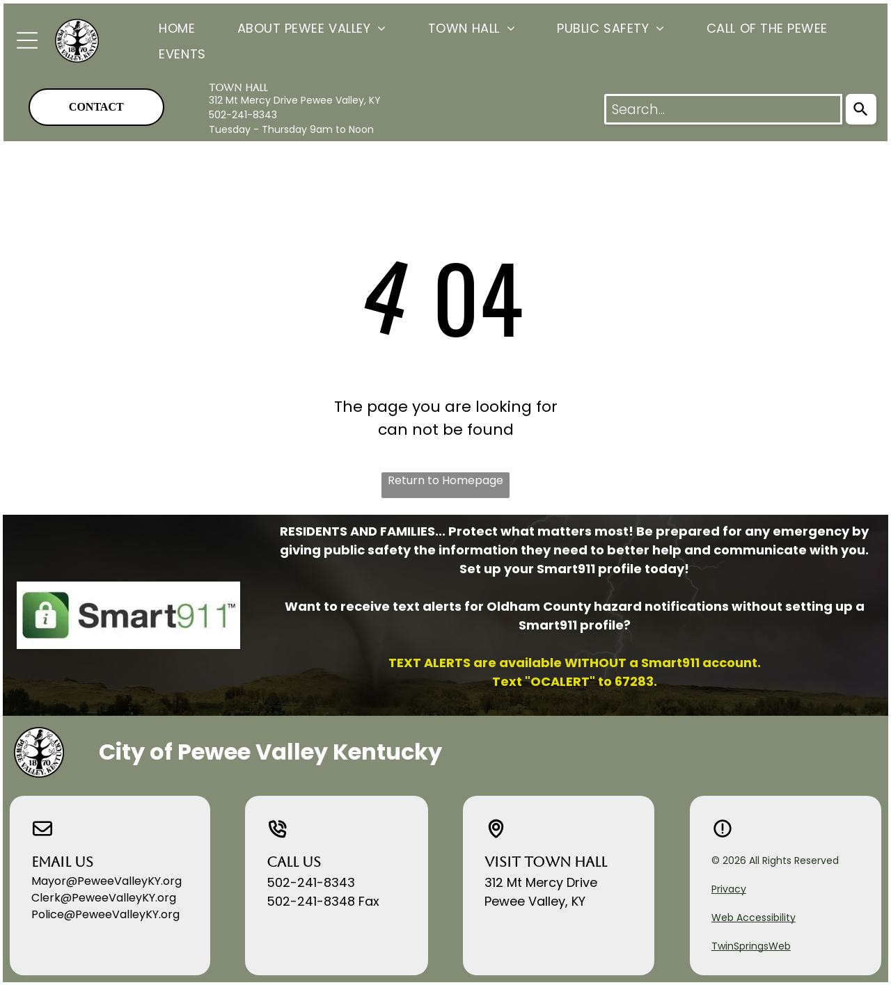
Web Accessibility (753, 917)
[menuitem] (156, 27)
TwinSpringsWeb (751, 946)
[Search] (861, 109)
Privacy (728, 889)
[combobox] (723, 109)
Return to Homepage (445, 480)
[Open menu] (27, 40)
